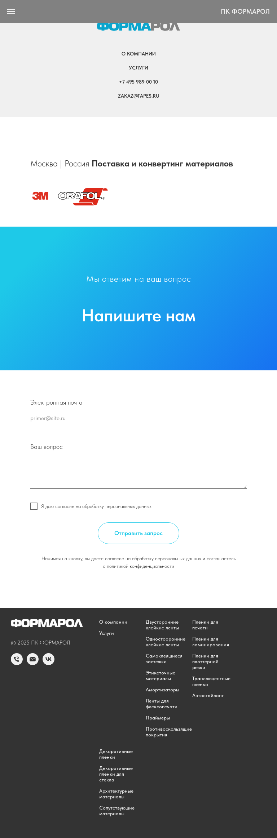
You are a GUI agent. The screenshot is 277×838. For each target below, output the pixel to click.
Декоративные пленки (116, 754)
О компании (139, 54)
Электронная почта (56, 402)
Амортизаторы (162, 689)
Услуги (138, 68)
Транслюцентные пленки (211, 681)
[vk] (48, 663)
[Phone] (17, 663)
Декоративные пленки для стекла (116, 774)
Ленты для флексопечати (161, 703)
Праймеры (158, 718)
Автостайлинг (208, 695)
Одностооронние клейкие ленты (165, 641)
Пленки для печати (205, 624)
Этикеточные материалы (160, 675)
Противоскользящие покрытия (169, 731)
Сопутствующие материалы (117, 810)
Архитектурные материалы (116, 793)
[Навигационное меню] (11, 11)
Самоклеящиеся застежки (164, 658)
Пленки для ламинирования (210, 641)
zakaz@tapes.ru (138, 96)
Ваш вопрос (46, 446)
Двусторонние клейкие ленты (162, 624)
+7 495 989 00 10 (138, 82)
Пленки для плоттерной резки (205, 661)
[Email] (33, 663)
